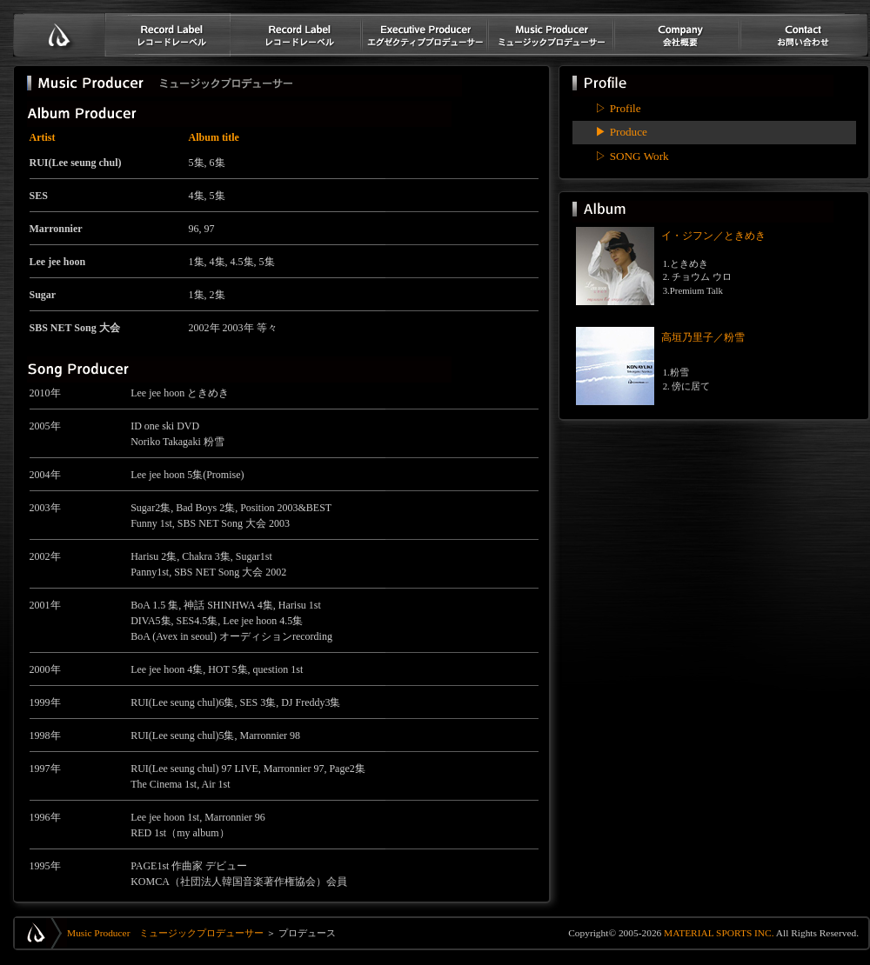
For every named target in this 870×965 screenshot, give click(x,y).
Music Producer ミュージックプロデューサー (165, 933)
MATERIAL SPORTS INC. (717, 933)
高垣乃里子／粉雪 (703, 337)
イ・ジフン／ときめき (713, 236)
